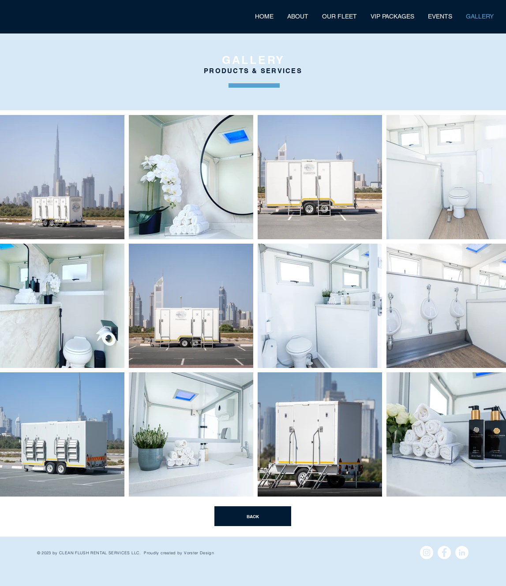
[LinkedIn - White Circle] (462, 552)
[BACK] (252, 516)
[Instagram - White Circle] (426, 552)
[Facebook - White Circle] (444, 552)
